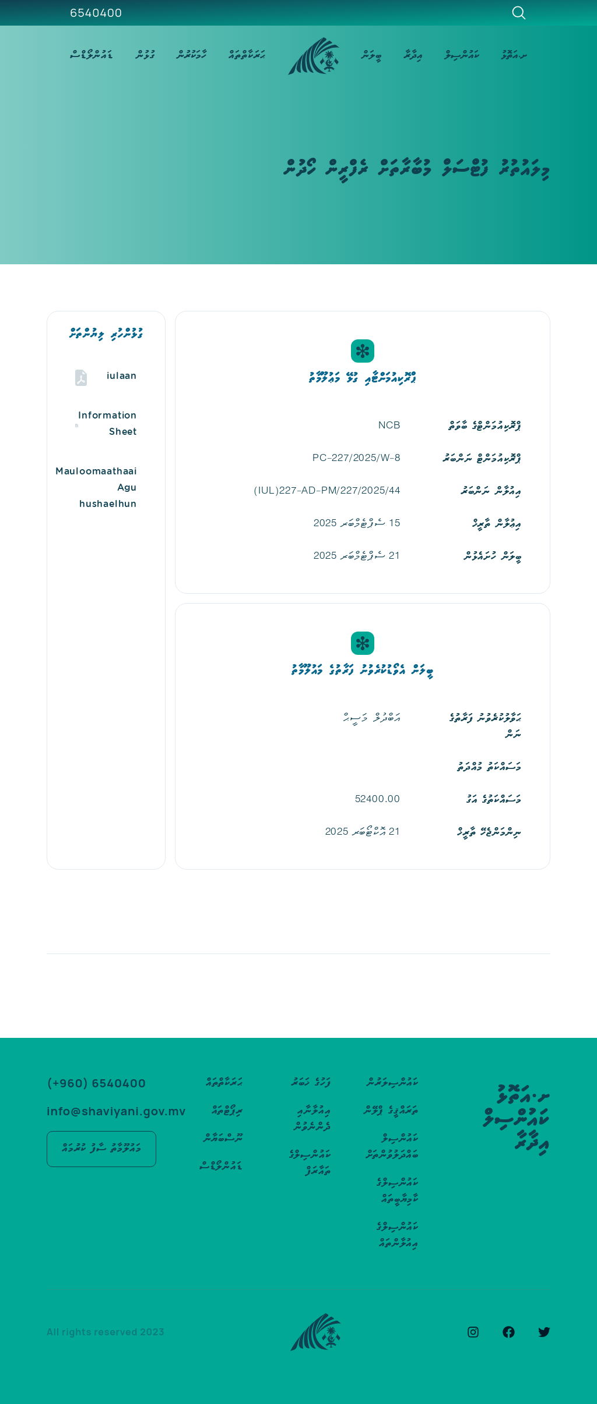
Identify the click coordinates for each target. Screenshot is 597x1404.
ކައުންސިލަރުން (393, 1083)
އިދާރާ (413, 55)
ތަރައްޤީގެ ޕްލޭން (391, 1110)
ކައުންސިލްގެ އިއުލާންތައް (398, 1235)
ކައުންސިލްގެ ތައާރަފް (310, 1163)
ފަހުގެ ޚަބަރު (311, 1083)
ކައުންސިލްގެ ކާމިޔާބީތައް (398, 1191)
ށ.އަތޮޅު (514, 55)
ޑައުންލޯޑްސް (92, 55)
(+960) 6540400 (96, 1083)
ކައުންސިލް (462, 55)
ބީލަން (371, 55)
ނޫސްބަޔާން (223, 1138)
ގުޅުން (145, 55)
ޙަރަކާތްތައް (247, 55)
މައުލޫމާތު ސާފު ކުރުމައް (101, 1148)
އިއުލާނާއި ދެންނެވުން (312, 1119)
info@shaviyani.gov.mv (116, 1111)
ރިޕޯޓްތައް (227, 1110)
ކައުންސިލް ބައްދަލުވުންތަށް (392, 1147)
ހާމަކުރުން (191, 55)
